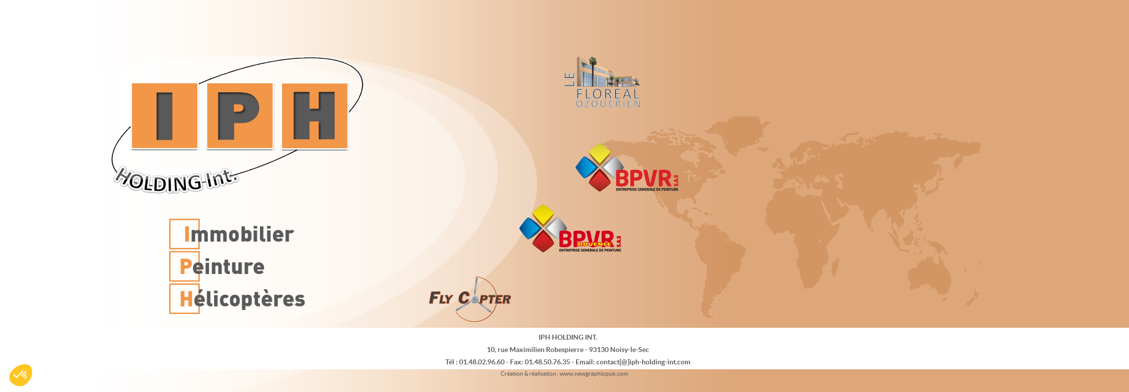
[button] (21, 375)
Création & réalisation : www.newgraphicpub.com (564, 373)
